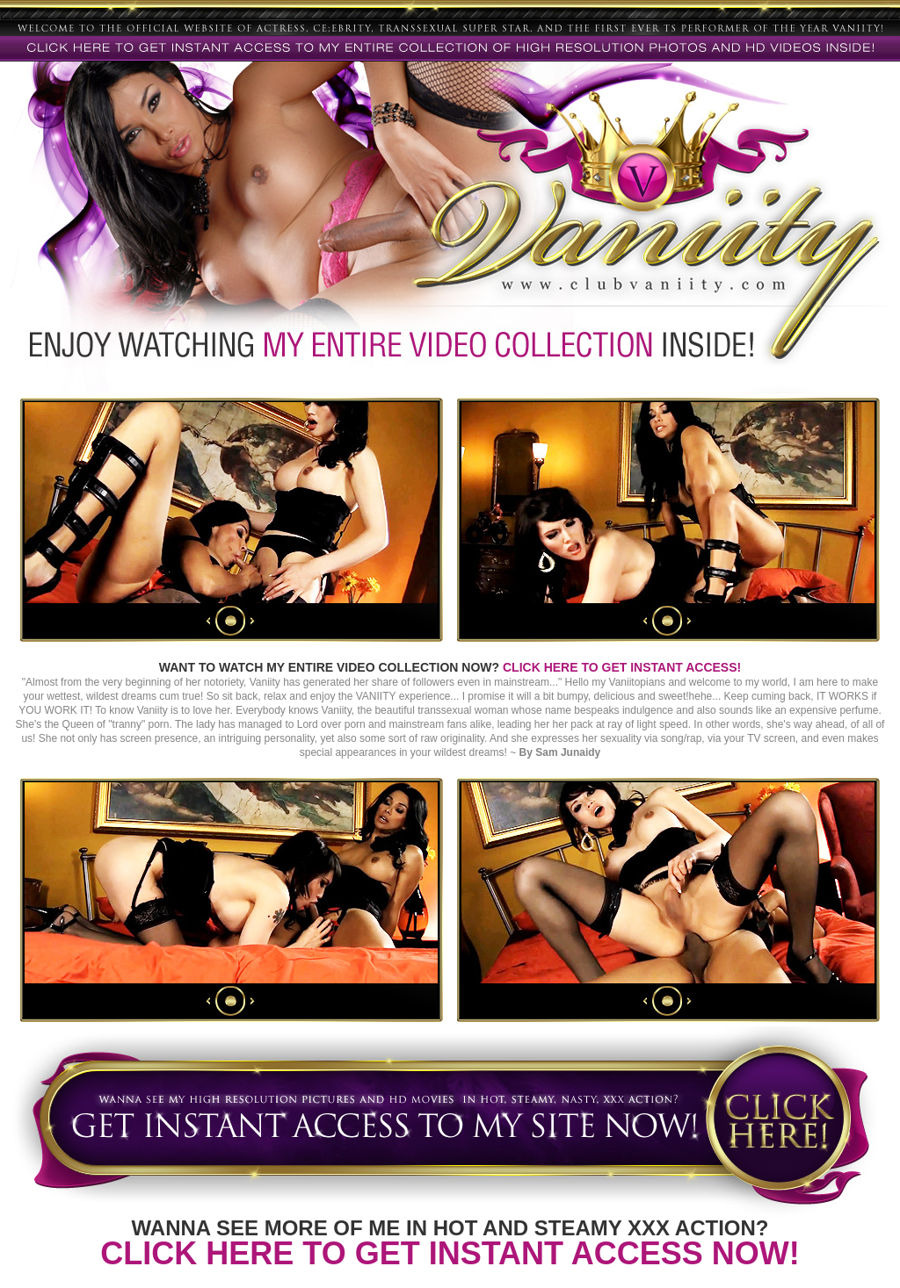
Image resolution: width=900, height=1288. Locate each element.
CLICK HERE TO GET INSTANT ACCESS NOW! (449, 1253)
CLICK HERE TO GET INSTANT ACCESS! (622, 667)
